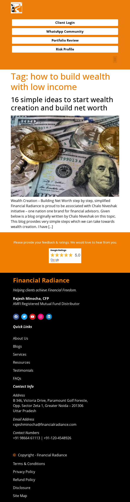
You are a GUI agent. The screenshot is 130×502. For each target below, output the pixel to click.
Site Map (20, 495)
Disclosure (21, 487)
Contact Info (23, 386)
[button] (115, 59)
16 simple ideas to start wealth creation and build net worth (62, 103)
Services (19, 354)
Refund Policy (24, 479)
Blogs (17, 346)
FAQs (17, 378)
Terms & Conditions (29, 463)
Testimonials (23, 370)
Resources (21, 362)
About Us (20, 338)
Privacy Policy (24, 471)
